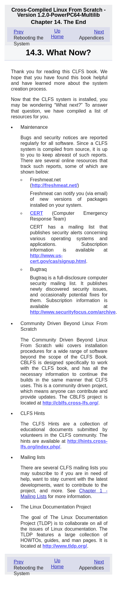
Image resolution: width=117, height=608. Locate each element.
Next (99, 31)
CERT (36, 213)
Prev (19, 31)
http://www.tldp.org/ (65, 546)
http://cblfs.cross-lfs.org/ (71, 402)
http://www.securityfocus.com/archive (73, 312)
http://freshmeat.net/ (54, 185)
